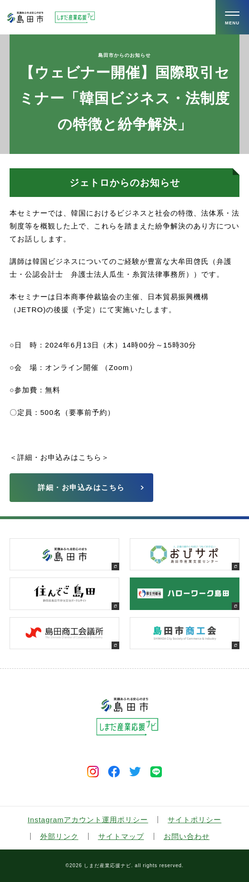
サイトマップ (121, 836)
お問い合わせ (187, 836)
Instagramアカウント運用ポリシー (88, 820)
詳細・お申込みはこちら (81, 487)
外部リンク (59, 836)
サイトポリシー (194, 820)
